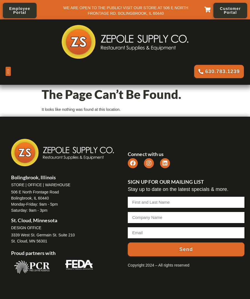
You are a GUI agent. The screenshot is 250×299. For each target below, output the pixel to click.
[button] (8, 71)
